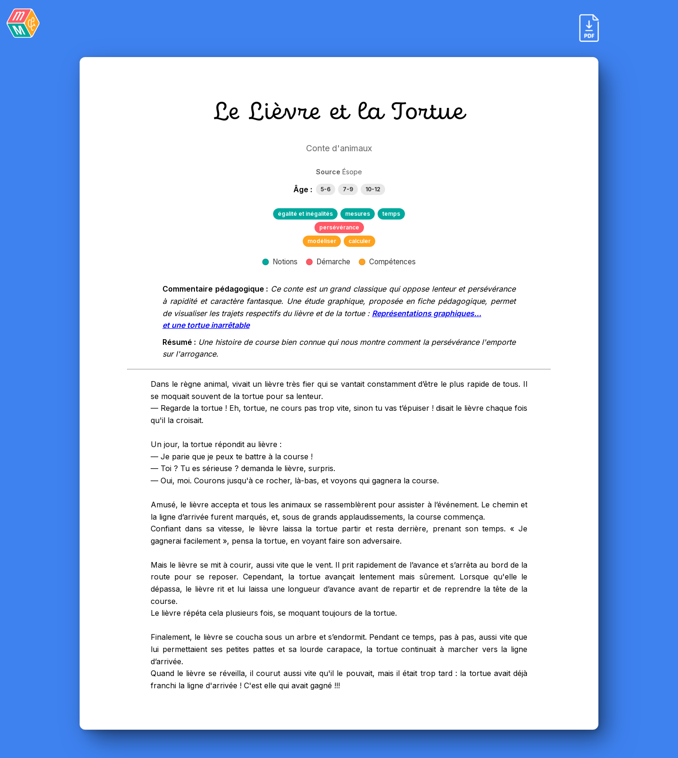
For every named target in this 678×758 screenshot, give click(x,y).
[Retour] (23, 23)
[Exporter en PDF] (589, 28)
